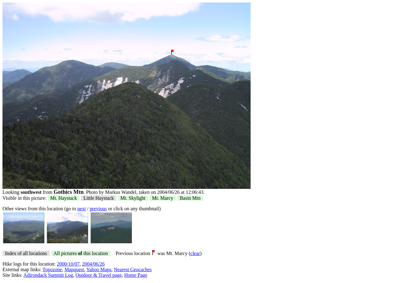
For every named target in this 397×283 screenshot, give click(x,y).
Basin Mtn (190, 198)
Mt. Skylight (132, 198)
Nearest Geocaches (133, 269)
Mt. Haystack (63, 198)
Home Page (135, 275)
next (81, 208)
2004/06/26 (93, 264)
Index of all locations (26, 253)
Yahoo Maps (98, 269)
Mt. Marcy (162, 198)
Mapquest (74, 269)
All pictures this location (81, 253)
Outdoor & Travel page (99, 275)
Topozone (52, 269)
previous (98, 208)
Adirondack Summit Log (48, 275)
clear (195, 253)
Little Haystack (98, 198)
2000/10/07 (68, 264)
